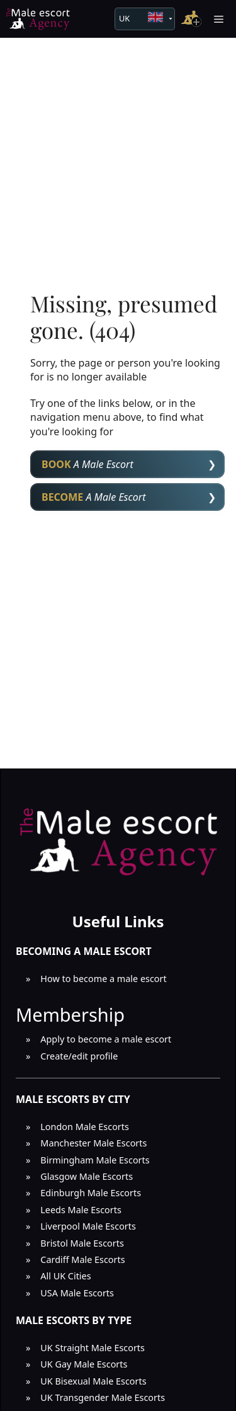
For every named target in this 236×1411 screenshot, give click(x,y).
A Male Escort (87, 464)
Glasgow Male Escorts (86, 1176)
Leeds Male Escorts (80, 1210)
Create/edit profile (79, 1056)
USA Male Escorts (77, 1293)
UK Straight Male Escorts (92, 1348)
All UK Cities (65, 1276)
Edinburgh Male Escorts (90, 1193)
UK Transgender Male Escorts (102, 1397)
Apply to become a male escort (105, 1039)
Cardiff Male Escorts (82, 1259)
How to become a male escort (103, 979)
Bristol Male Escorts (82, 1243)
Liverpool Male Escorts (88, 1226)
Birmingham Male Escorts (94, 1160)
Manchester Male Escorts (93, 1143)
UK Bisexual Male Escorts (93, 1381)
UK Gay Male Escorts (83, 1364)
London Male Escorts (84, 1127)
